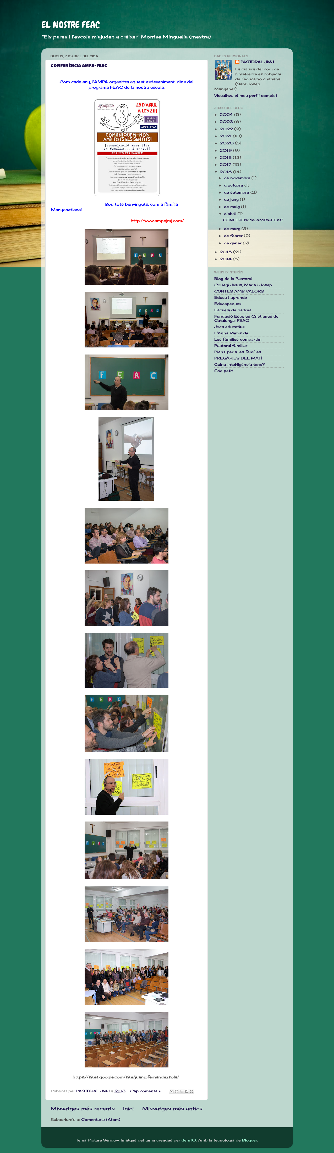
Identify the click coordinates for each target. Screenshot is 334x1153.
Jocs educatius (229, 327)
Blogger (249, 1140)
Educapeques (228, 304)
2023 (227, 122)
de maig (232, 207)
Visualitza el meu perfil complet (245, 95)
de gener (233, 243)
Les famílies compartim (237, 339)
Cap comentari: (146, 1091)
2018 (226, 157)
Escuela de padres (232, 310)
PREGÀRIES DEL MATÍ (238, 358)
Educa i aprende (230, 297)
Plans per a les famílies (237, 352)
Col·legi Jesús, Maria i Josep (243, 285)
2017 (226, 164)
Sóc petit (223, 371)
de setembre (237, 192)
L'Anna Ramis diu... (233, 333)
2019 (226, 150)
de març (233, 229)
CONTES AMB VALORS (239, 291)
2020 (227, 143)
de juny (232, 199)
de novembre (237, 178)
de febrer (234, 236)
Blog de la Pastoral (233, 279)
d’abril (231, 214)
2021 (226, 136)
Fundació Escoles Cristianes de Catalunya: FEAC (246, 318)
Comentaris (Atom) (100, 1119)
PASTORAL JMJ (257, 62)
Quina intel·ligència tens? (239, 364)
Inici (128, 1108)
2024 (227, 115)
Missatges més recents (83, 1108)
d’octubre (234, 185)
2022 (227, 129)
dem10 (189, 1140)
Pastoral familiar (230, 346)
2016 (226, 172)
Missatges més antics (172, 1108)
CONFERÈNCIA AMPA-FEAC (79, 66)
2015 (226, 252)
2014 (226, 259)
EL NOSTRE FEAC (70, 25)
